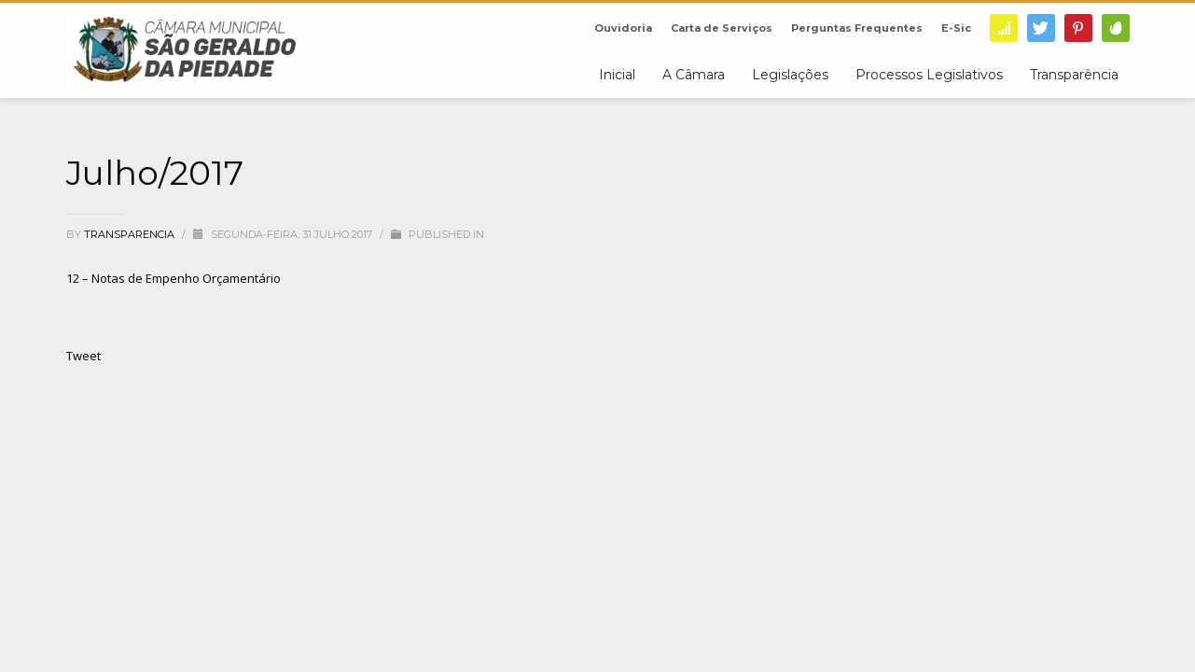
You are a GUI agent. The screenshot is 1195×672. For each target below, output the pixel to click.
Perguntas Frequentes (857, 28)
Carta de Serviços (721, 28)
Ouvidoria (623, 28)
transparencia (130, 234)
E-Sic (956, 28)
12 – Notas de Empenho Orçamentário (173, 278)
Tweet (83, 355)
